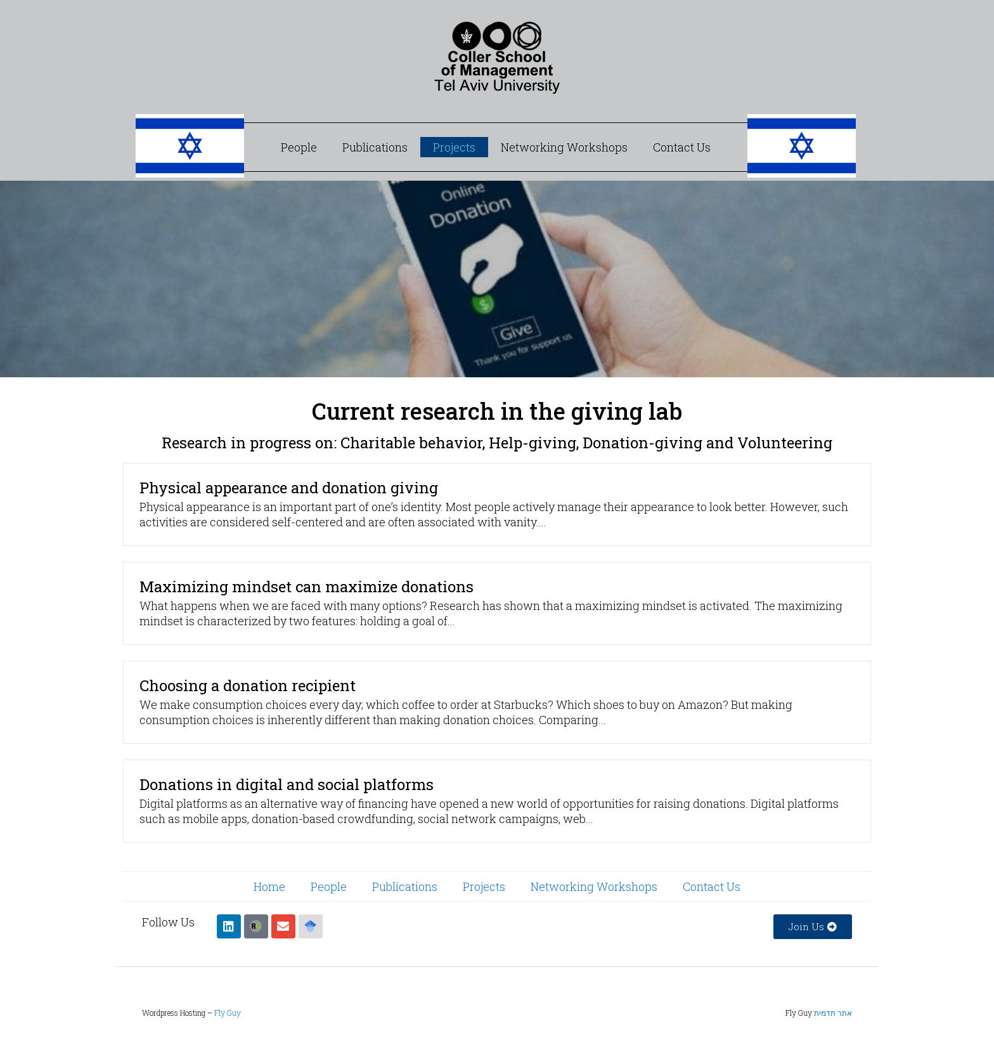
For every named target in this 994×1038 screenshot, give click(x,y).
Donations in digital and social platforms (286, 784)
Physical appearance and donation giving (288, 487)
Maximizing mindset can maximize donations (306, 586)
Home (269, 886)
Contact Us (682, 147)
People (299, 147)
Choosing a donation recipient (247, 685)
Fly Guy (227, 1013)
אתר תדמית (833, 1013)
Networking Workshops (564, 147)
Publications (375, 147)
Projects (454, 147)
